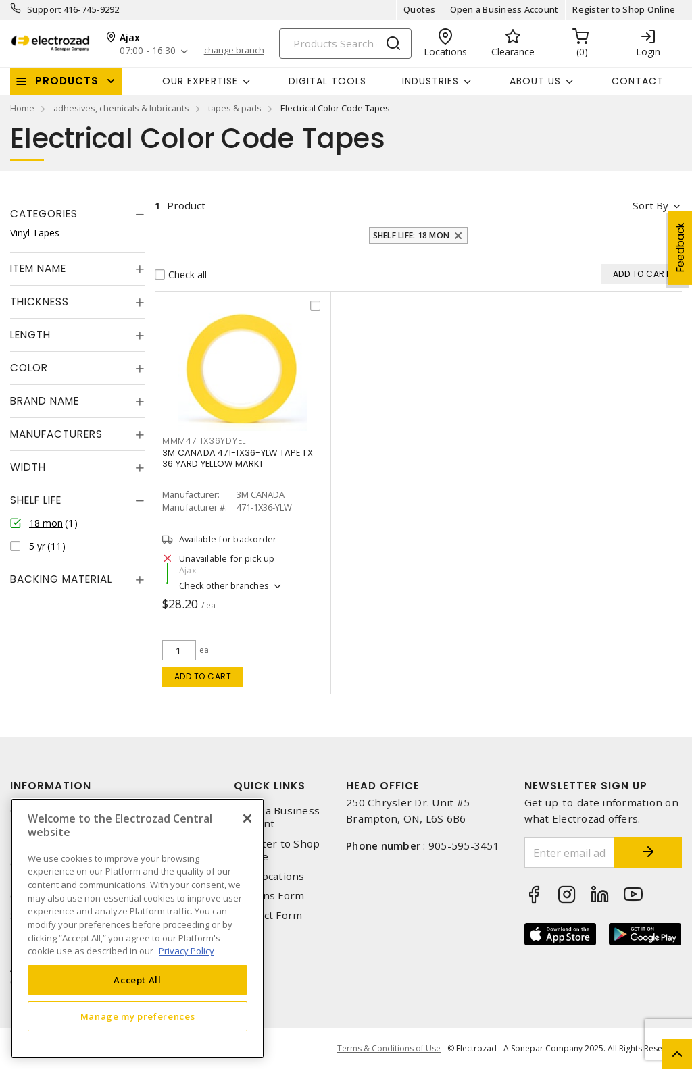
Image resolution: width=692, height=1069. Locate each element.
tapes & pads (235, 108)
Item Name (38, 268)
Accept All (138, 980)
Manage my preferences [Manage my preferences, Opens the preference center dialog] (137, 1016)
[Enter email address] (570, 852)
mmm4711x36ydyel (204, 440)
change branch (234, 50)
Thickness (39, 301)
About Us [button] (535, 81)
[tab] (77, 214)
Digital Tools (327, 81)
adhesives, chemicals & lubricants (121, 108)
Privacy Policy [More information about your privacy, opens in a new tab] (186, 951)
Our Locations (269, 876)
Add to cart (203, 676)
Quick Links (269, 786)
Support (44, 9)
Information (50, 786)
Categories (44, 214)
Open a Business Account (504, 9)
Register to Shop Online (623, 9)
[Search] (345, 43)
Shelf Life (35, 500)
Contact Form (268, 915)
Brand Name (44, 401)
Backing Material (61, 579)
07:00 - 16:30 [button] (148, 51)
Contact (638, 81)
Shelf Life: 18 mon (411, 235)
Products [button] (67, 81)
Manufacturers (56, 434)
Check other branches (224, 585)
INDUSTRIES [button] (430, 81)
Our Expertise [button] (200, 81)
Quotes (419, 9)
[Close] (247, 818)
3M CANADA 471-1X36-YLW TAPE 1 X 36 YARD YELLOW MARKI (238, 458)
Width (28, 467)
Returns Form (269, 895)
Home (22, 108)
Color (29, 368)
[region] (137, 928)
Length (30, 335)
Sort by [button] (650, 205)
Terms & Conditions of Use (389, 1048)
